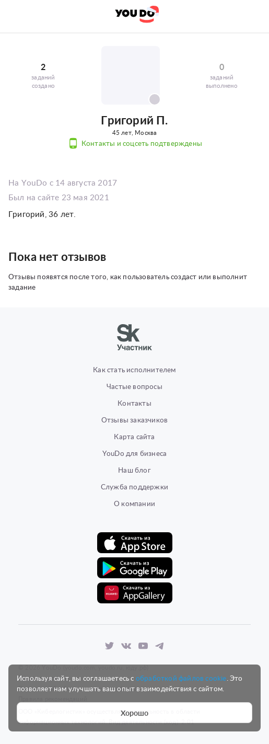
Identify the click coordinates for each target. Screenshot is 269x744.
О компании (134, 503)
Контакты (134, 403)
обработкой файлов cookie (181, 678)
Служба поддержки (134, 486)
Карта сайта (134, 436)
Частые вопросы (134, 386)
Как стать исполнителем (134, 369)
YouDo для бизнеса (134, 453)
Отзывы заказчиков (134, 420)
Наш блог (134, 470)
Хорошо (135, 712)
